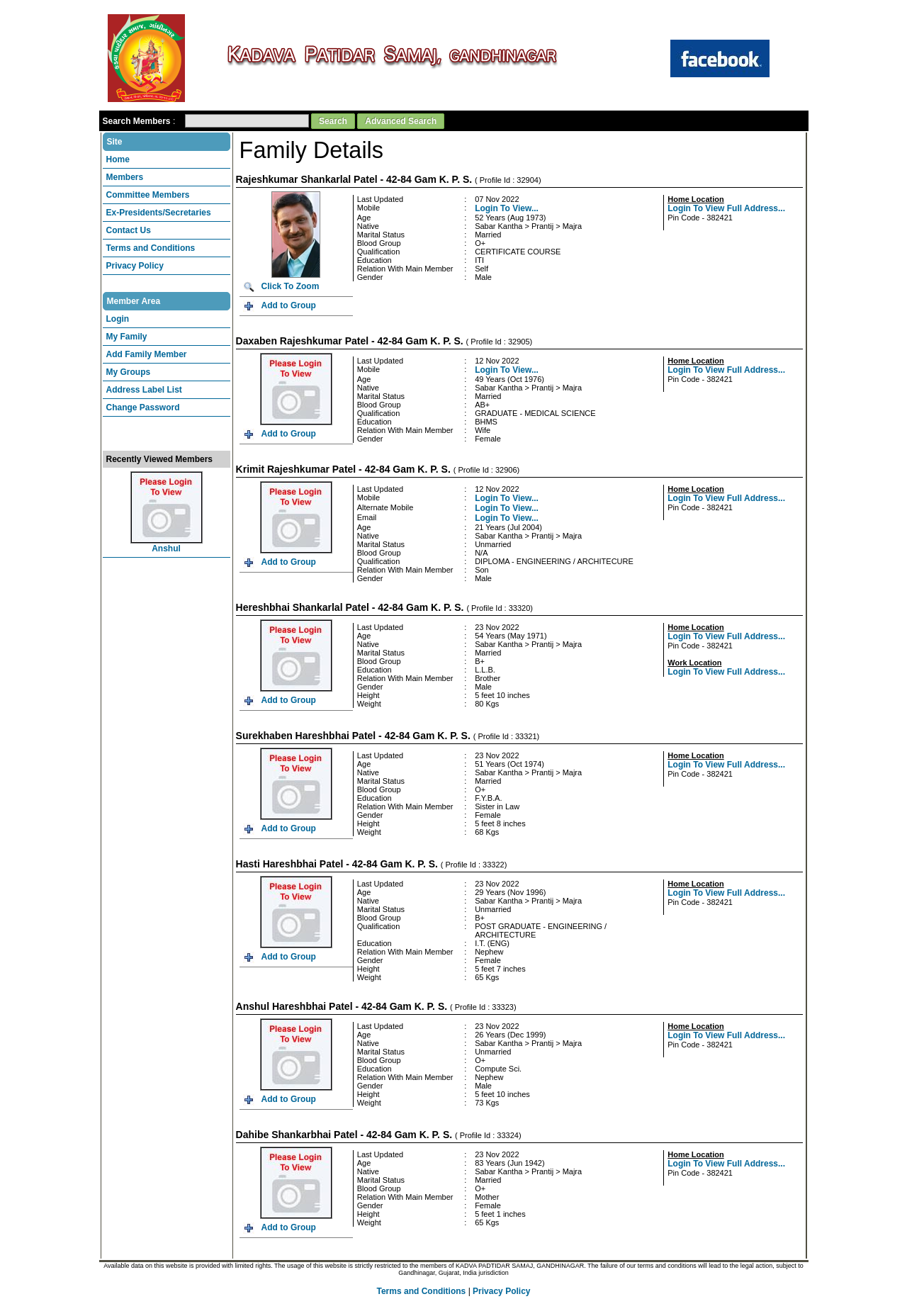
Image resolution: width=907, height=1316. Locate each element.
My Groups (128, 366)
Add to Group (288, 300)
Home (118, 154)
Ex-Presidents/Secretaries (158, 207)
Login (118, 313)
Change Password (143, 402)
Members (125, 171)
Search (333, 115)
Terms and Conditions (151, 242)
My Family (126, 331)
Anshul (166, 543)
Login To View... (507, 203)
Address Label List (144, 384)
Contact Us (128, 225)
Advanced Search (400, 115)
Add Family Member (146, 349)
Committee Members (148, 189)
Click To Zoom (290, 281)
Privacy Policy (135, 260)
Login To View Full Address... (726, 203)
